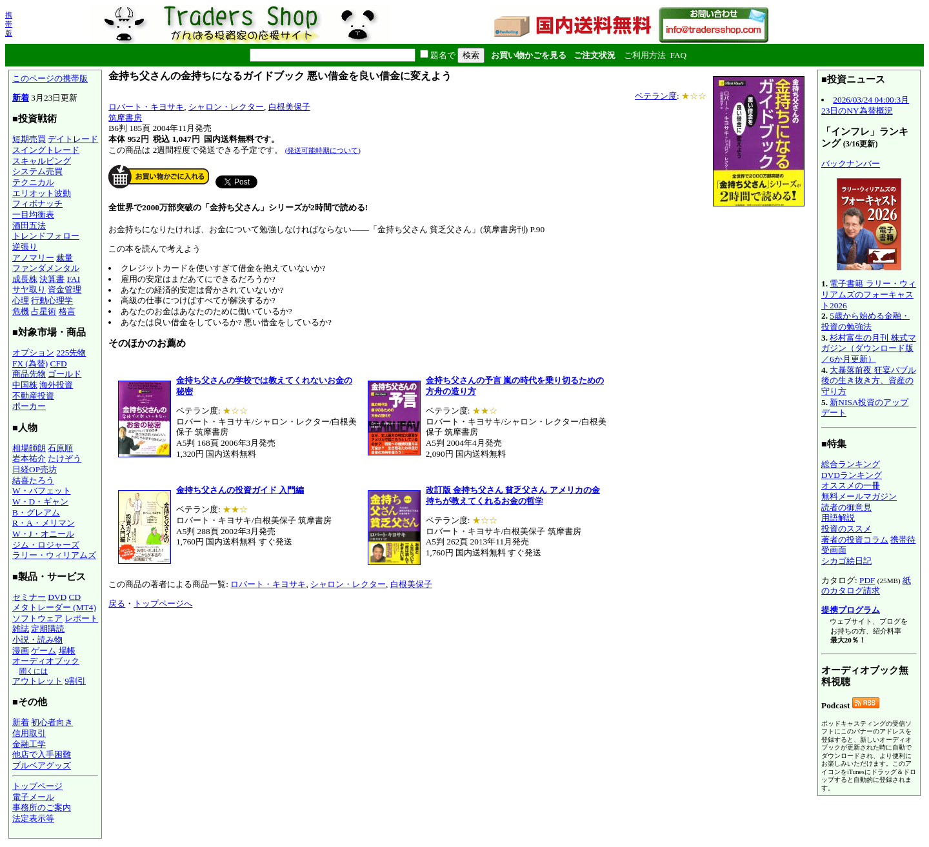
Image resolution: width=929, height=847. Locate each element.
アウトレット (37, 681)
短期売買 (29, 139)
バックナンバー (850, 163)
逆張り (24, 247)
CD (75, 597)
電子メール (33, 797)
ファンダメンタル (45, 268)
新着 (20, 98)
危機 (20, 311)
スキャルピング (41, 161)
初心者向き (52, 722)
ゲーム (43, 650)
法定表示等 (33, 818)
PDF (867, 580)
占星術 (43, 311)
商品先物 (29, 374)
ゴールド (64, 374)
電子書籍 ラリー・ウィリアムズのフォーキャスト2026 (868, 294)
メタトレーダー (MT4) (54, 607)
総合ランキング (850, 464)
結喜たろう (33, 480)
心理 (20, 300)
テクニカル (33, 182)
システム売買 (37, 171)
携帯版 (8, 24)
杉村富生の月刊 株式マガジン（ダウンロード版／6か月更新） (868, 348)
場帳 (67, 650)
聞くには (33, 671)
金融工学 (29, 744)
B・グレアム (36, 512)
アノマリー (33, 258)
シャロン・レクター (226, 107)
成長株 (24, 279)
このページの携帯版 (50, 78)
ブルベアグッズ (41, 765)
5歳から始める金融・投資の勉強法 (865, 321)
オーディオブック (45, 661)
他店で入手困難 (41, 754)
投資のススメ (846, 528)
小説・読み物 (37, 639)
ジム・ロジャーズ (45, 545)
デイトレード (73, 139)
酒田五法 (29, 225)
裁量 (64, 258)
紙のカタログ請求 (866, 585)
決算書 (52, 279)
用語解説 (838, 518)
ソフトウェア (37, 618)
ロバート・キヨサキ (146, 107)
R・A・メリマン (43, 523)
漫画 (20, 650)
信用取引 (29, 733)
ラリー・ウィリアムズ (54, 555)
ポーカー (29, 406)
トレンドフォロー (45, 236)
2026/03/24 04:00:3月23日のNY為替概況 (865, 105)
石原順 (60, 448)
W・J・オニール (43, 534)
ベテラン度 (656, 96)
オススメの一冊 (850, 485)
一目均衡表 (33, 214)
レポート (81, 618)
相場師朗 (29, 448)
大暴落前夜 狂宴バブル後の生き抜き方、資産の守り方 (868, 380)
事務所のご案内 (41, 807)
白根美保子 (289, 107)
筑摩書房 (125, 118)
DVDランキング (851, 475)
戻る (116, 603)
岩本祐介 (29, 458)
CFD (58, 363)
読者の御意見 (846, 507)
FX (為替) (30, 363)
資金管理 (64, 289)
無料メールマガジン (859, 496)
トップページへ (163, 603)
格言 (67, 311)
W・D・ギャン (40, 501)
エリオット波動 (41, 193)
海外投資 (56, 385)
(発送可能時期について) (323, 150)
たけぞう (64, 458)
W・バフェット (41, 490)
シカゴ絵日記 (846, 561)
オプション (33, 352)
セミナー (29, 597)
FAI (74, 279)
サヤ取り (29, 289)
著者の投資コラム (854, 539)
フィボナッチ (37, 203)
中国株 (24, 385)
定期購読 (48, 628)
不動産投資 (33, 396)
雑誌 (20, 628)
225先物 (71, 352)
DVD (57, 597)
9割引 (75, 681)
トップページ (37, 786)
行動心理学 (52, 300)
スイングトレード (45, 150)
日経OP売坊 (34, 469)
